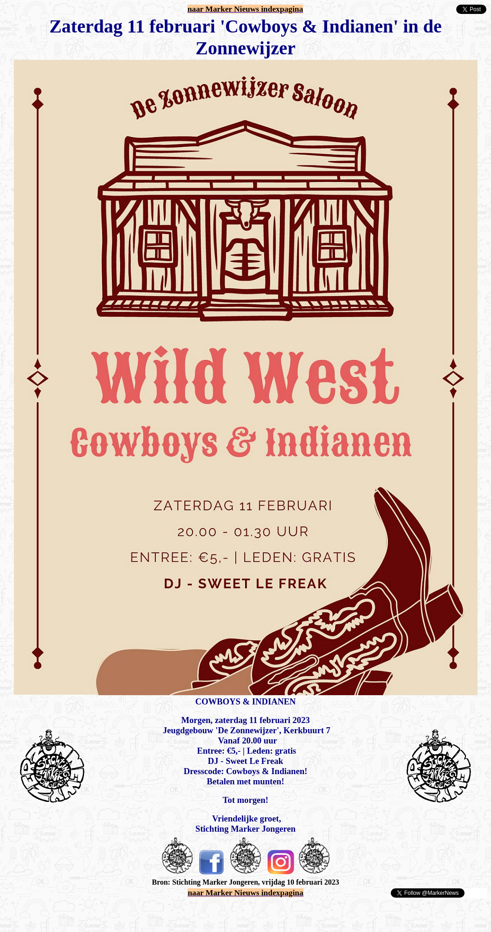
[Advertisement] (112, 912)
